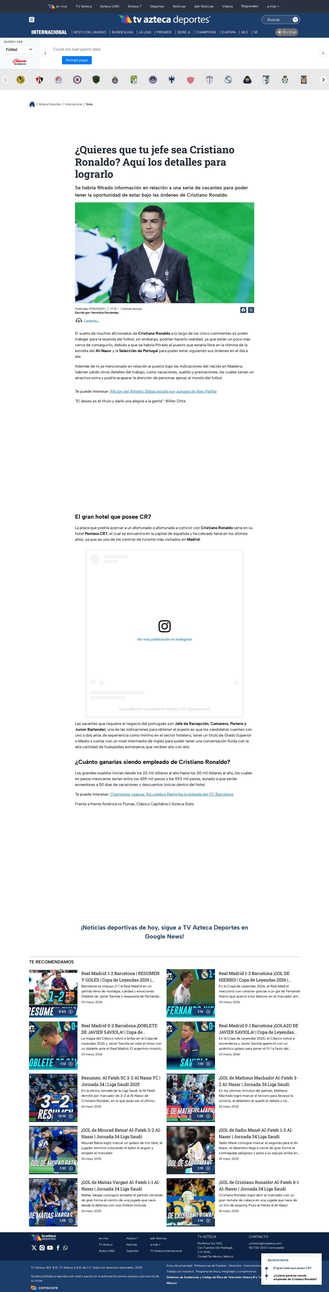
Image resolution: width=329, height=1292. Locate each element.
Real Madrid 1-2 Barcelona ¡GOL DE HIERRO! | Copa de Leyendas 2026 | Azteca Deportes (254, 976)
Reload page (77, 60)
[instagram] (42, 1249)
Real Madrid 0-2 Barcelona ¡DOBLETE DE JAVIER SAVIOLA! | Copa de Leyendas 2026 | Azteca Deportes (119, 1029)
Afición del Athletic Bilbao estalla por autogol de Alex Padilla (163, 391)
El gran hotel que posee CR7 (293, 1268)
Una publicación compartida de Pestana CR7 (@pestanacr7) (164, 709)
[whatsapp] (65, 1249)
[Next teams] (323, 79)
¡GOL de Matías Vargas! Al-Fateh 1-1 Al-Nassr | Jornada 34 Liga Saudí (120, 1185)
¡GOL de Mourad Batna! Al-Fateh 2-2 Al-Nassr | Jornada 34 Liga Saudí (121, 1133)
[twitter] (34, 1249)
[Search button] (295, 19)
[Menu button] (48, 20)
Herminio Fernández (105, 312)
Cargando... (91, 320)
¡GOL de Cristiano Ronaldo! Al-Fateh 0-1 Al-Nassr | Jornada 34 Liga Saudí (259, 1185)
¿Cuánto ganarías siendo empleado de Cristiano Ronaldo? (295, 1277)
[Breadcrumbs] (34, 104)
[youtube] (50, 1249)
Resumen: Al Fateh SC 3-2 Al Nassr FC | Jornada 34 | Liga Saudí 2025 (120, 1081)
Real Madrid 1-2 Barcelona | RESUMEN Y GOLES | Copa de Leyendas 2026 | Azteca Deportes (120, 976)
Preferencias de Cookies (210, 1265)
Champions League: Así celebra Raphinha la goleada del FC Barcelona (171, 794)
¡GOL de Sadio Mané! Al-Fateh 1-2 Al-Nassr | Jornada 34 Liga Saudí (256, 1133)
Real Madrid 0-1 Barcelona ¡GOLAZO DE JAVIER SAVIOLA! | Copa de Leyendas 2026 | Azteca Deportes (258, 1029)
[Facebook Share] (243, 310)
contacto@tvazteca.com (265, 1243)
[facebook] (58, 1249)
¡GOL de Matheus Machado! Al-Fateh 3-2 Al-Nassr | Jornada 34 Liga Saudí (258, 1081)
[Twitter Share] (251, 310)
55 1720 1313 (257, 1247)
